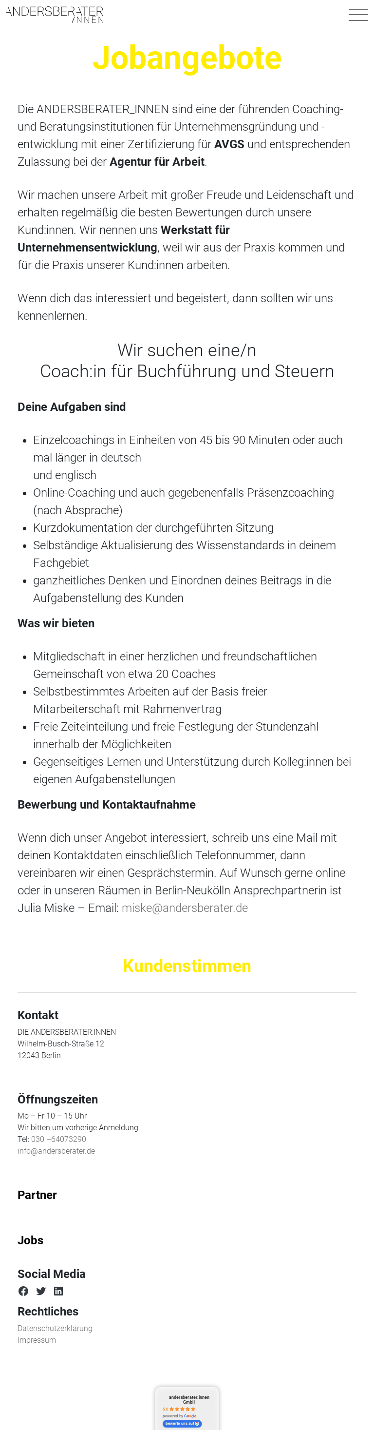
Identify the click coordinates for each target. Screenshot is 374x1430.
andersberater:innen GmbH (189, 1399)
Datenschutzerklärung (55, 1328)
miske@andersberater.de (185, 908)
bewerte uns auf (182, 1423)
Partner (37, 1195)
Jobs (30, 1240)
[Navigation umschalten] (358, 14)
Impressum (37, 1340)
